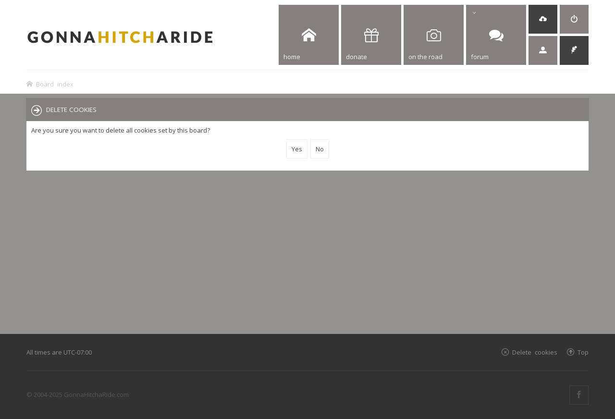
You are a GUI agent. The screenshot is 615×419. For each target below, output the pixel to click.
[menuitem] (543, 19)
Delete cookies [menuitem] (534, 352)
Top (583, 352)
